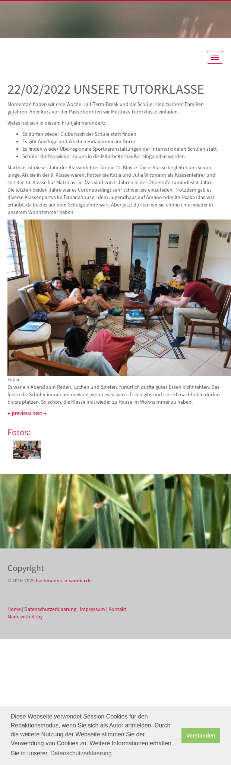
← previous (19, 413)
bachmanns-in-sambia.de (64, 580)
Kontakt (117, 609)
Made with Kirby (25, 616)
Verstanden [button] (200, 736)
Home (14, 609)
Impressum (92, 609)
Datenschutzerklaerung (50, 609)
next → (39, 413)
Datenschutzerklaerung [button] (81, 753)
